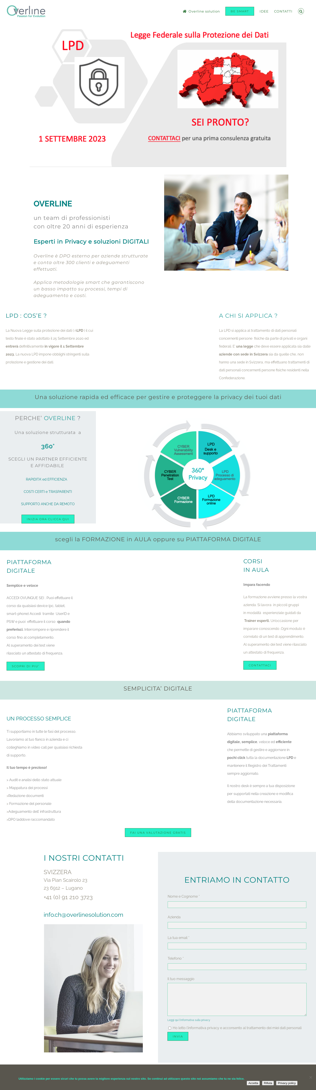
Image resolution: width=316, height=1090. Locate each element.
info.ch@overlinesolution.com (83, 914)
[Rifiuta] (310, 1077)
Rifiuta (268, 1083)
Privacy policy (287, 1083)
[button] (301, 11)
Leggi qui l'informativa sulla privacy (188, 1020)
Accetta (253, 1083)
